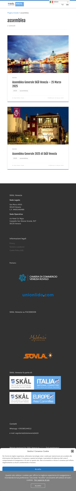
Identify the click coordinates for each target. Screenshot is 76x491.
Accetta (38, 469)
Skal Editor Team (19, 98)
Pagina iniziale (13, 12)
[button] (72, 451)
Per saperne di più (41, 480)
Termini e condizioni (16, 247)
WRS (42, 447)
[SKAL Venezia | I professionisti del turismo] (15, 4)
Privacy (12, 243)
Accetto (38, 485)
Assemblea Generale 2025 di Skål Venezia (34, 153)
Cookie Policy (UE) (16, 250)
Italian (54, 1)
